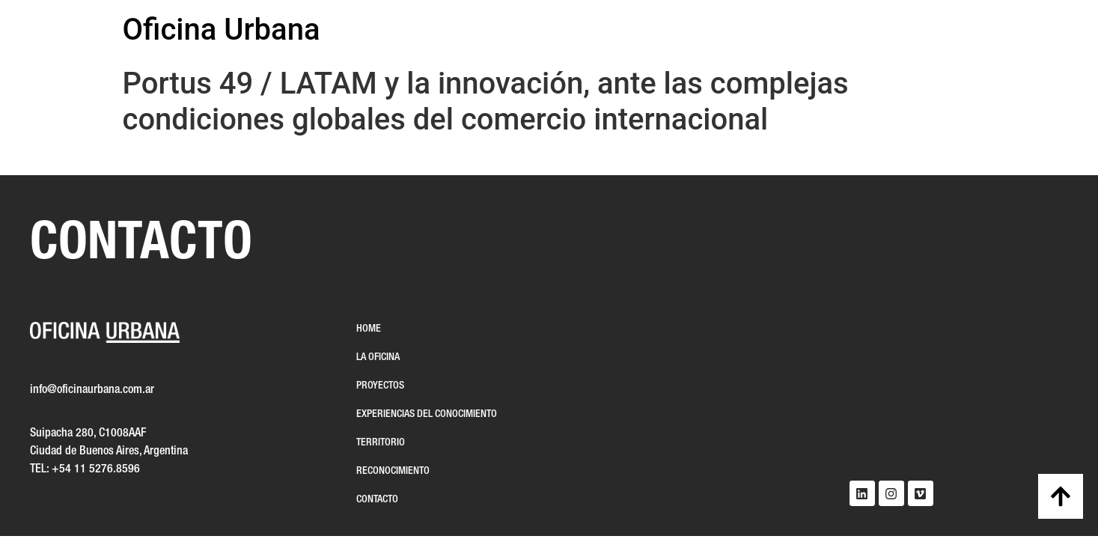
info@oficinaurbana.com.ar (92, 390)
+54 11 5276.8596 (96, 469)
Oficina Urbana (221, 29)
